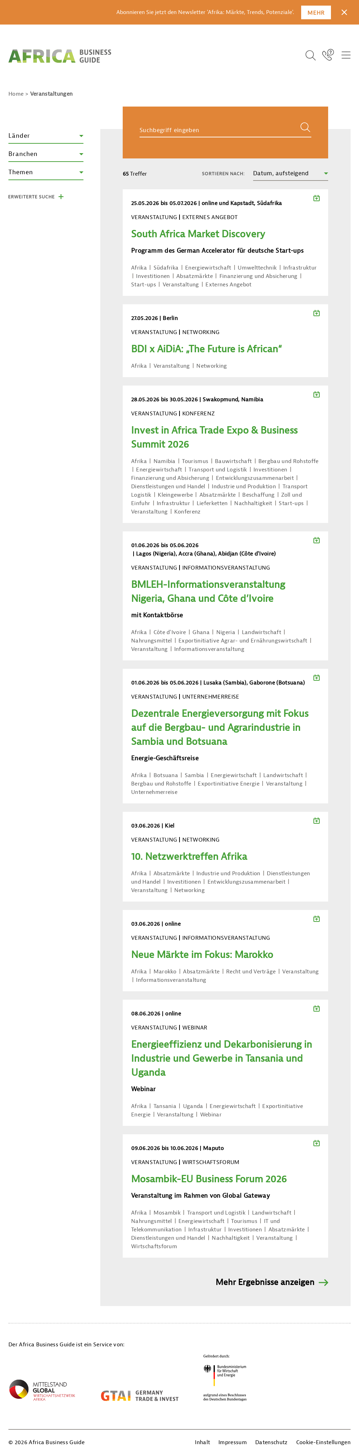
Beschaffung (258, 494)
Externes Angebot (228, 284)
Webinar (211, 1114)
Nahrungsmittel (151, 640)
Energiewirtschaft (208, 267)
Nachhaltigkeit (253, 503)
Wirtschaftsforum (154, 1246)
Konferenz (187, 511)
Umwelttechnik (257, 267)
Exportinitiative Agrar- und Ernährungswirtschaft (242, 640)
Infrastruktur (300, 267)
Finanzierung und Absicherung (258, 276)
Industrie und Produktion (244, 486)
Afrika (139, 267)
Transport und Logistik (218, 469)
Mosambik (167, 1212)
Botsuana (166, 775)
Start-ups (143, 284)
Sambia (194, 775)
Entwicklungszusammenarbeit (255, 478)
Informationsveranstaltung (209, 649)
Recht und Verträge (251, 971)
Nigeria (225, 632)
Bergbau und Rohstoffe (288, 461)
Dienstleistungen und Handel (168, 486)
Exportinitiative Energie (228, 783)
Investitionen (153, 276)
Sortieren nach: (223, 174)
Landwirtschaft (261, 632)
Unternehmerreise (154, 792)
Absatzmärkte (194, 276)
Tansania (165, 1106)
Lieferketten (212, 503)
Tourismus (195, 461)
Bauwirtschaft (233, 461)
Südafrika (166, 267)
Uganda (193, 1106)
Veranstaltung (181, 284)
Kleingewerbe (175, 494)
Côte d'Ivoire (170, 632)
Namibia (165, 461)
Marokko (165, 971)
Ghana (201, 632)
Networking (211, 365)
